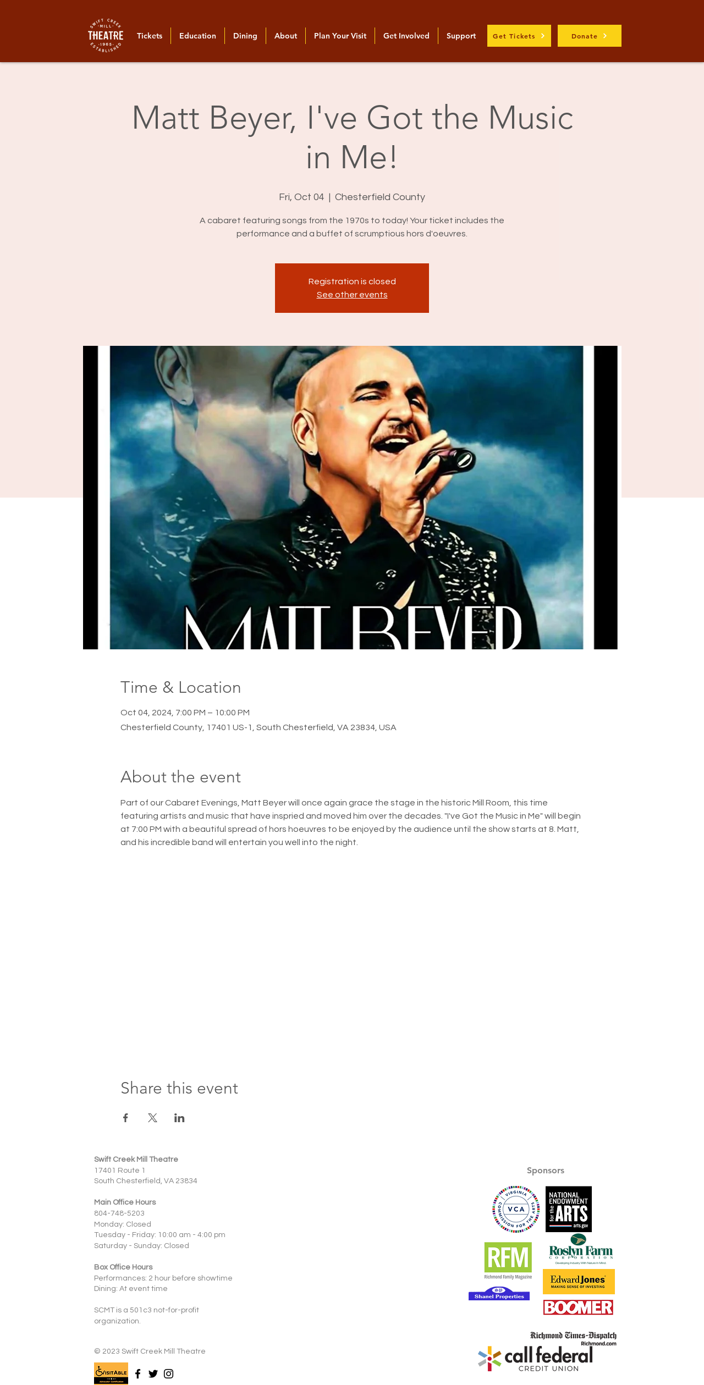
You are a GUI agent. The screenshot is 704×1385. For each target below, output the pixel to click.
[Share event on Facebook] (125, 1117)
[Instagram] (168, 1373)
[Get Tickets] (519, 36)
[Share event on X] (152, 1117)
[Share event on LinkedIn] (179, 1117)
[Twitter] (153, 1373)
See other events (352, 294)
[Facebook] (137, 1373)
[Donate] (590, 36)
